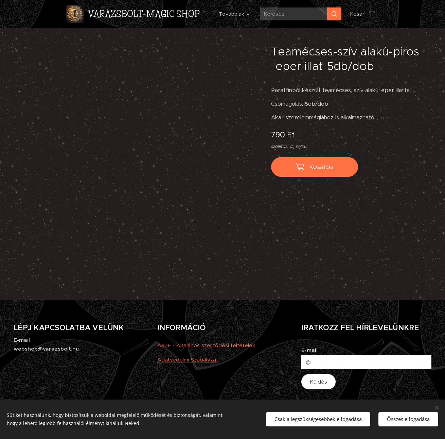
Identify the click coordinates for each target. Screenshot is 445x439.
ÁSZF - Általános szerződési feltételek (206, 345)
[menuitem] (233, 13)
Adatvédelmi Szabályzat (187, 359)
